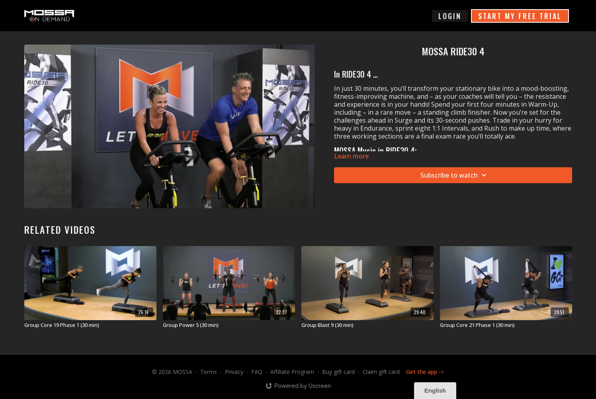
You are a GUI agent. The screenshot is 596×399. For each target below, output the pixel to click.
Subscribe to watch (454, 175)
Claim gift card (381, 372)
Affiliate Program (292, 372)
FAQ (256, 372)
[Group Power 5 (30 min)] (229, 325)
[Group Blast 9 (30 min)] (367, 325)
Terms (208, 372)
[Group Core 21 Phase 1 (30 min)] (506, 325)
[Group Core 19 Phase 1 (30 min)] (90, 325)
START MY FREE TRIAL (520, 16)
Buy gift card (338, 372)
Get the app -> (425, 372)
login (449, 16)
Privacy (234, 372)
